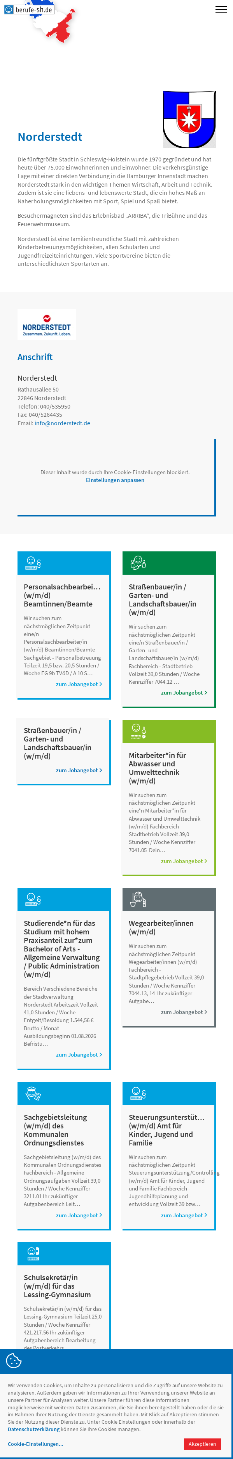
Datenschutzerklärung (34, 1429)
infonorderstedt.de (62, 423)
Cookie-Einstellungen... (35, 1443)
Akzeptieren (202, 1443)
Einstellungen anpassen (115, 479)
